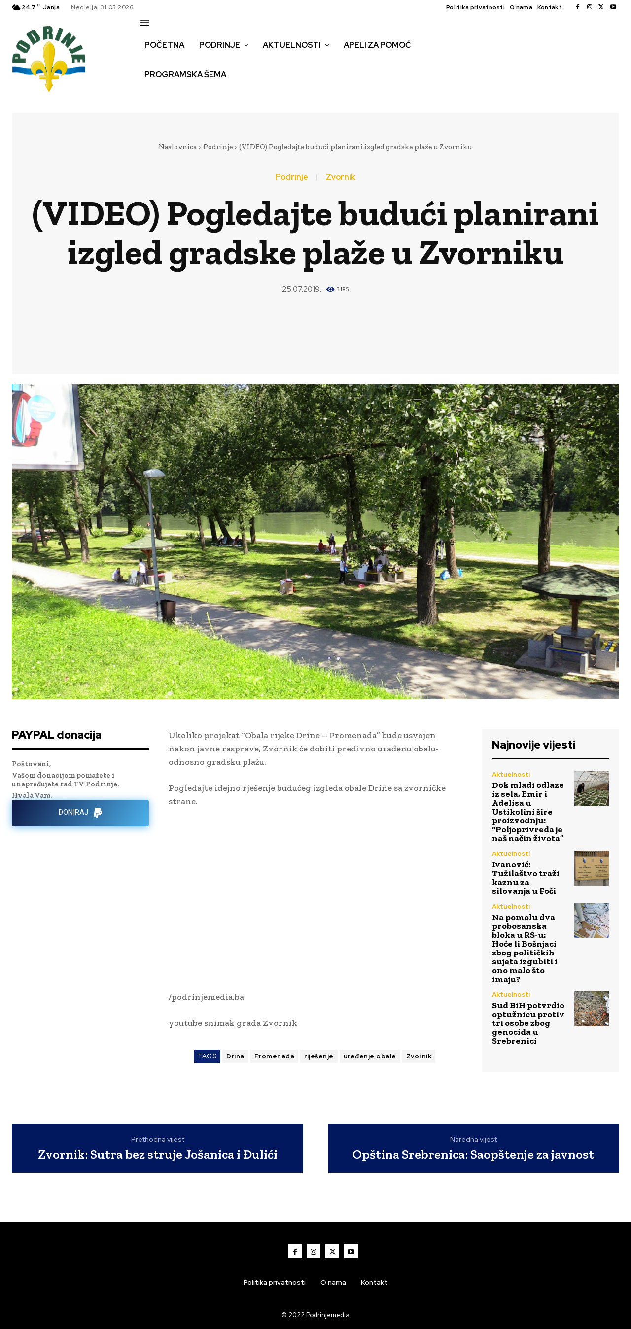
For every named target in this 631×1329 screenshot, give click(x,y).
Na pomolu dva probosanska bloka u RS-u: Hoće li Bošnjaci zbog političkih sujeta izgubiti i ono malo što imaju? (525, 948)
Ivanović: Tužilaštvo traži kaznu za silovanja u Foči (526, 877)
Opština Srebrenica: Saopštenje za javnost (473, 1154)
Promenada (274, 1056)
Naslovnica (178, 146)
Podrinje (218, 146)
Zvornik (340, 177)
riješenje (319, 1056)
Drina (235, 1056)
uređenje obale (370, 1056)
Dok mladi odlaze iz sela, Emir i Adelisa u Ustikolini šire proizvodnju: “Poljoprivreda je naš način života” (528, 812)
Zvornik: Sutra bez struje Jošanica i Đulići (158, 1154)
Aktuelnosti (511, 774)
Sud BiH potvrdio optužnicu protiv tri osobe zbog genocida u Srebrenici (528, 1023)
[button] (151, 95)
